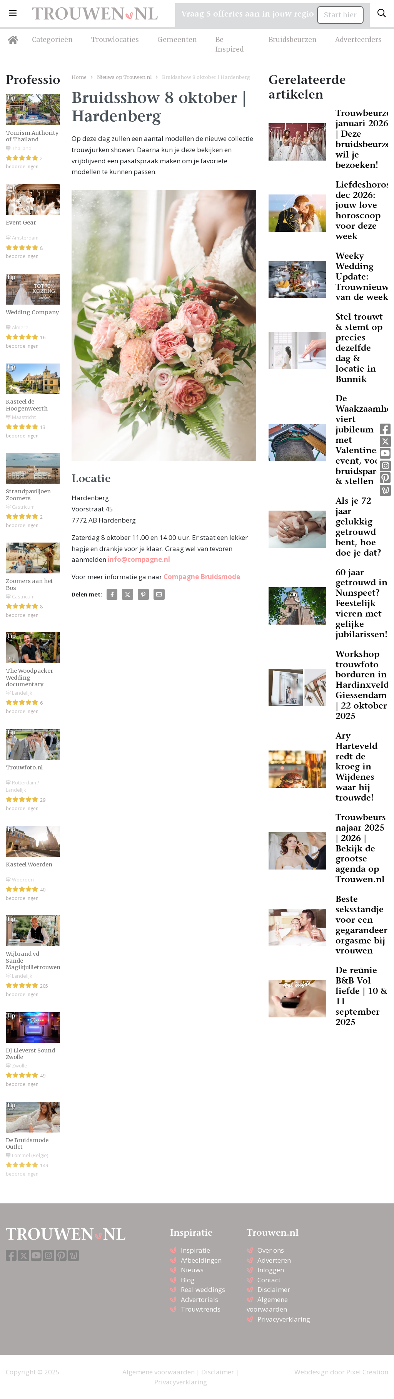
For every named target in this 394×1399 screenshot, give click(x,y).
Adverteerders (358, 39)
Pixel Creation (367, 1371)
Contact (268, 1279)
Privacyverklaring (283, 1319)
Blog (188, 1279)
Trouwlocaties (115, 39)
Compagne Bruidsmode (202, 576)
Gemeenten (177, 39)
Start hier (340, 15)
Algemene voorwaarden (158, 1371)
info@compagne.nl (139, 559)
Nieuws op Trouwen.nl (124, 77)
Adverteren (274, 1260)
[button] (13, 13)
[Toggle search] (381, 13)
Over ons (270, 1250)
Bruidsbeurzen (293, 39)
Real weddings (203, 1289)
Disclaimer (273, 1289)
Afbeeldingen (201, 1260)
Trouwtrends (200, 1309)
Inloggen (270, 1269)
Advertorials (199, 1299)
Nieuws (192, 1269)
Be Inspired (229, 44)
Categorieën (52, 39)
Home (79, 77)
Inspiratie (195, 1250)
